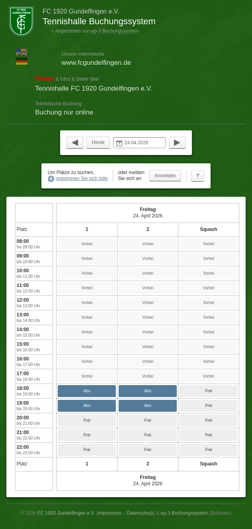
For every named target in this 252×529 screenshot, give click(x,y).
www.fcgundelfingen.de (96, 62)
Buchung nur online (64, 112)
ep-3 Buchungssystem (115, 31)
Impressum (109, 513)
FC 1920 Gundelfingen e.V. (66, 513)
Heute (98, 142)
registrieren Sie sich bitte (82, 178)
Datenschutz (140, 513)
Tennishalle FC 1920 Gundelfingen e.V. (93, 88)
